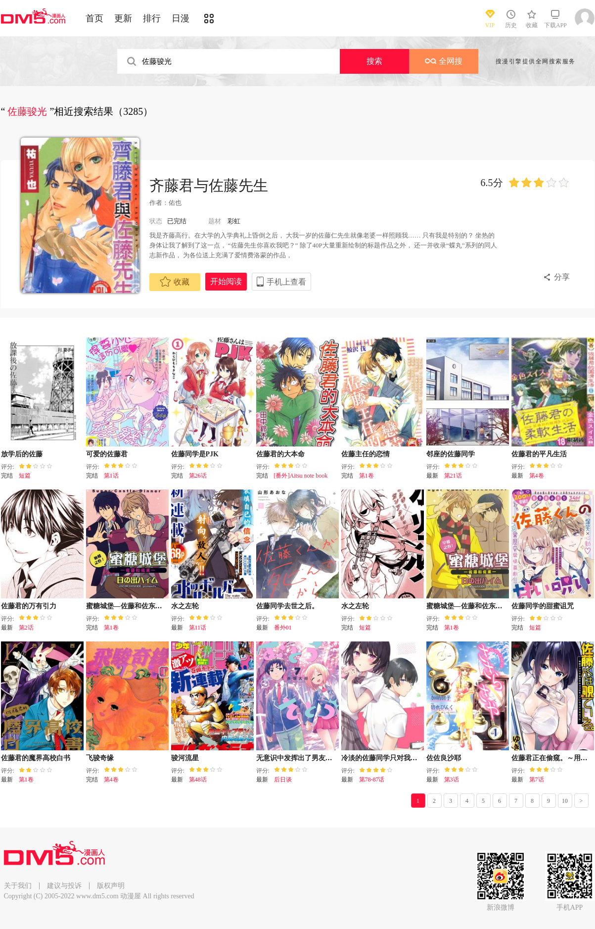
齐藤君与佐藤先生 (208, 185)
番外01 (283, 627)
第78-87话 (372, 779)
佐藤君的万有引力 (28, 606)
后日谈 (283, 779)
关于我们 (18, 885)
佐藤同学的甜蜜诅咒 (542, 606)
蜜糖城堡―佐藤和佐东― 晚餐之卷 (139, 606)
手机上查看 (286, 282)
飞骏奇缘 (100, 758)
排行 (152, 18)
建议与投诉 (64, 885)
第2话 (26, 627)
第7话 (536, 779)
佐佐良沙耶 (443, 758)
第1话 (111, 475)
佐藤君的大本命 (280, 454)
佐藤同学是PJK (195, 454)
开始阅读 (226, 281)
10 (565, 800)
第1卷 (366, 475)
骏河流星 (185, 758)
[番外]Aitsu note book (301, 475)
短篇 (25, 475)
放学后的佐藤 (22, 454)
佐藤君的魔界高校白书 (35, 758)
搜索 (374, 61)
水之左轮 (185, 606)
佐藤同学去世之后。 (287, 606)
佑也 (175, 202)
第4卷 (536, 475)
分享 (562, 277)
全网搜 (443, 61)
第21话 (453, 475)
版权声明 (111, 885)
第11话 (198, 627)
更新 (123, 18)
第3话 (451, 779)
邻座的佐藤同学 (450, 454)
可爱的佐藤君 (107, 454)
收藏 (174, 281)
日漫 (180, 18)
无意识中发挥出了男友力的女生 (304, 758)
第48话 (198, 779)
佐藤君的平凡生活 (539, 454)
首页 (94, 18)
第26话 (198, 475)
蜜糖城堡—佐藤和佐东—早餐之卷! (479, 606)
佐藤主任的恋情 (365, 454)
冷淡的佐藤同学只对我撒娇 (382, 758)
